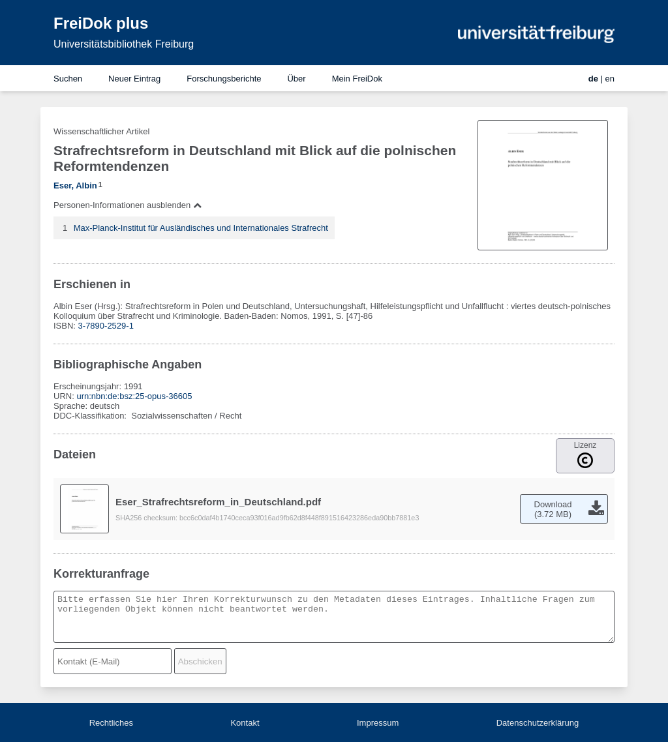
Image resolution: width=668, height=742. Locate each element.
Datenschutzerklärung (537, 723)
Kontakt (244, 723)
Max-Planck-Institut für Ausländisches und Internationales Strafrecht (201, 228)
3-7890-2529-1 (106, 326)
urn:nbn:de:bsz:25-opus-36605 (134, 396)
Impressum (378, 723)
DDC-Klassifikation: (91, 416)
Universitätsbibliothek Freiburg (123, 44)
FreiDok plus (100, 23)
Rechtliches (111, 723)
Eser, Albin (75, 185)
